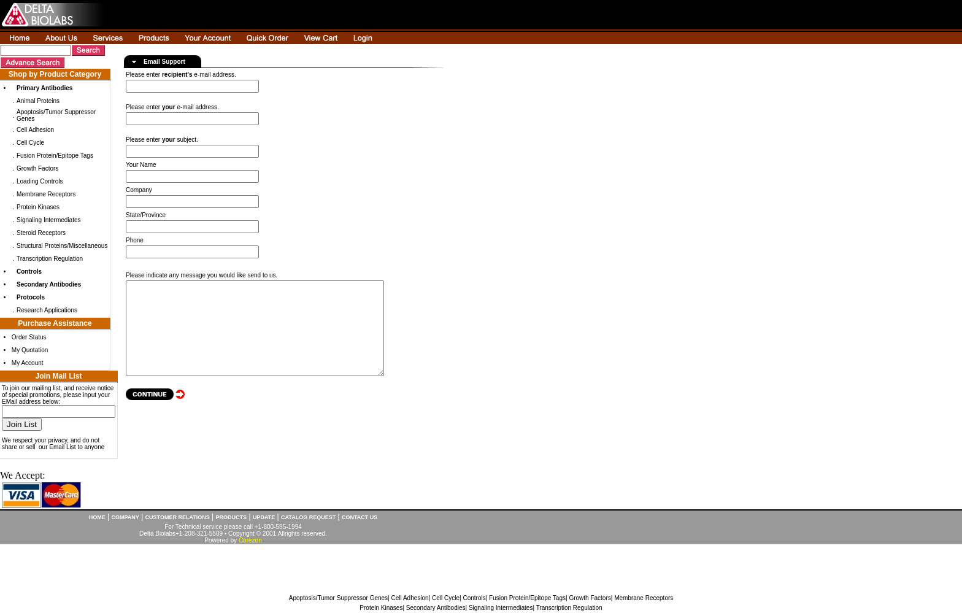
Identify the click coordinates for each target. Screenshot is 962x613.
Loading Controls (40, 181)
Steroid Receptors (41, 232)
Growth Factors (37, 168)
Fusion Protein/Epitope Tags (55, 155)
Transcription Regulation (50, 258)
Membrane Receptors (46, 194)
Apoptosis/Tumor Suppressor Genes (338, 598)
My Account (28, 363)
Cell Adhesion (35, 129)
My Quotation (30, 350)
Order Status (29, 337)
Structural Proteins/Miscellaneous (62, 245)
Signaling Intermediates (49, 220)
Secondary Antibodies (436, 607)
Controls (474, 598)
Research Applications (47, 310)
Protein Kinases (38, 207)
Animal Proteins (38, 101)
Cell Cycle (30, 142)
